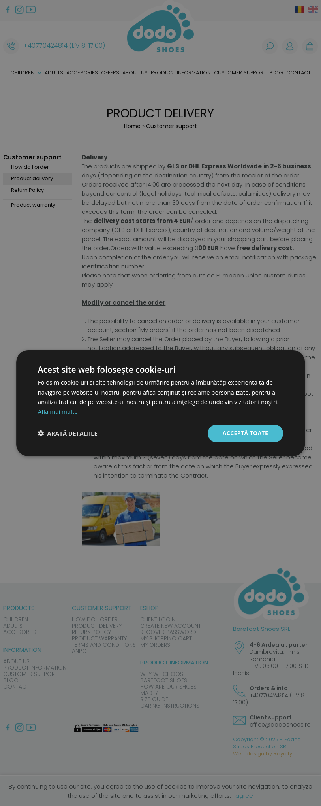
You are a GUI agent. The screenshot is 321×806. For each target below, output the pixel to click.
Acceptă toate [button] (245, 433)
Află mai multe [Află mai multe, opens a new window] (58, 411)
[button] (68, 433)
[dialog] (160, 403)
